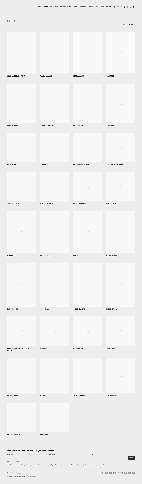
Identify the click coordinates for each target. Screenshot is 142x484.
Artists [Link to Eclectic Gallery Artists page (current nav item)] (45, 7)
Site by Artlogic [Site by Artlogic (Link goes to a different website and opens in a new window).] (32, 476)
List (124, 24)
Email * (92, 454)
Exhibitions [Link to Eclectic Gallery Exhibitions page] (83, 7)
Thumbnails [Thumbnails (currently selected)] (131, 24)
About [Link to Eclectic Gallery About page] (102, 7)
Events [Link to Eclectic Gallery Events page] (91, 7)
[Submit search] (115, 7)
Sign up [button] (131, 457)
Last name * (53, 454)
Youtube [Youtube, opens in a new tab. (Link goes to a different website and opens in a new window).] (127, 7)
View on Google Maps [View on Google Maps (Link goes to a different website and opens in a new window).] (133, 473)
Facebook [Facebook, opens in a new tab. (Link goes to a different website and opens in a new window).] (124, 7)
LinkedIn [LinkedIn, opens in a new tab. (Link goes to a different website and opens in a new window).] (130, 7)
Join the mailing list (125, 473)
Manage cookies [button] (20, 473)
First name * (11, 454)
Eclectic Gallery (16, 7)
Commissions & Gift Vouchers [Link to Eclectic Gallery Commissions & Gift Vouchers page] (68, 7)
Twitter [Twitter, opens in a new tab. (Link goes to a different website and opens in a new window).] (110, 473)
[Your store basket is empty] (118, 7)
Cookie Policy (10, 473)
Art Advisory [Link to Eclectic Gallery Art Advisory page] (54, 7)
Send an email (129, 473)
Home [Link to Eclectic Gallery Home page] (39, 7)
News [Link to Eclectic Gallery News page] (96, 7)
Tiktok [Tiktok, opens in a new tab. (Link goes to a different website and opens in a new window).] (133, 7)
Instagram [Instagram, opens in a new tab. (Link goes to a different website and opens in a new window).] (121, 7)
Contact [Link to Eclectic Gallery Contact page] (108, 7)
